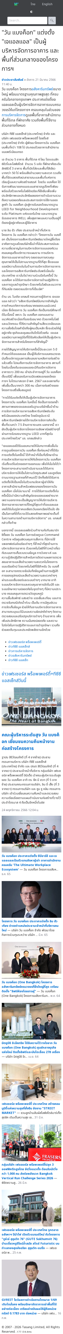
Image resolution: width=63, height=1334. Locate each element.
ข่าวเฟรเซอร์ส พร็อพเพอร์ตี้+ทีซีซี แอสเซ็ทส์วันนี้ (31, 677)
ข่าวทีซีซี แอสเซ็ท (18, 660)
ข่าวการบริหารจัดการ (20, 651)
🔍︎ (52, 20)
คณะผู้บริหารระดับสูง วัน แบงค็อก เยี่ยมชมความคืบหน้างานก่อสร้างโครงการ (30, 741)
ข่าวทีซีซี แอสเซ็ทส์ (19, 646)
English (47, 4)
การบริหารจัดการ (14, 115)
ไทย (33, 4)
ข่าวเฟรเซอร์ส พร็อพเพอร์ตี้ (24, 642)
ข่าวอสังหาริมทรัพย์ (20, 655)
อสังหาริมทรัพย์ (42, 89)
